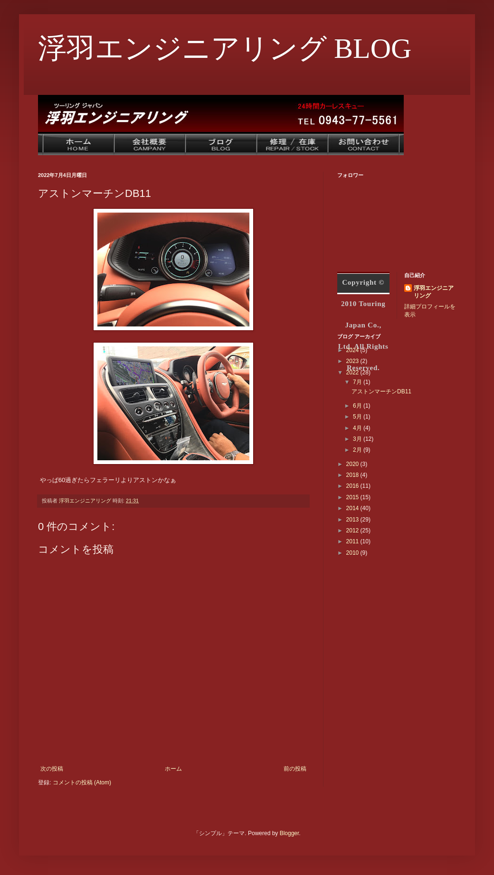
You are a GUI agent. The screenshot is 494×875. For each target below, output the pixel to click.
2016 (353, 486)
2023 (353, 361)
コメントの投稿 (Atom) (82, 782)
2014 (353, 508)
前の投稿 (295, 768)
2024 (353, 350)
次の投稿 (51, 768)
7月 (358, 382)
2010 (353, 552)
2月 (358, 450)
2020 (353, 464)
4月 (358, 428)
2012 (353, 530)
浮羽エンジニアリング (434, 292)
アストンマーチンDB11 (381, 391)
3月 (358, 439)
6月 (358, 405)
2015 (353, 497)
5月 (358, 416)
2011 (353, 541)
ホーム (173, 768)
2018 (353, 475)
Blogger (289, 833)
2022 (353, 372)
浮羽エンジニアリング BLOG (224, 48)
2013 (353, 519)
